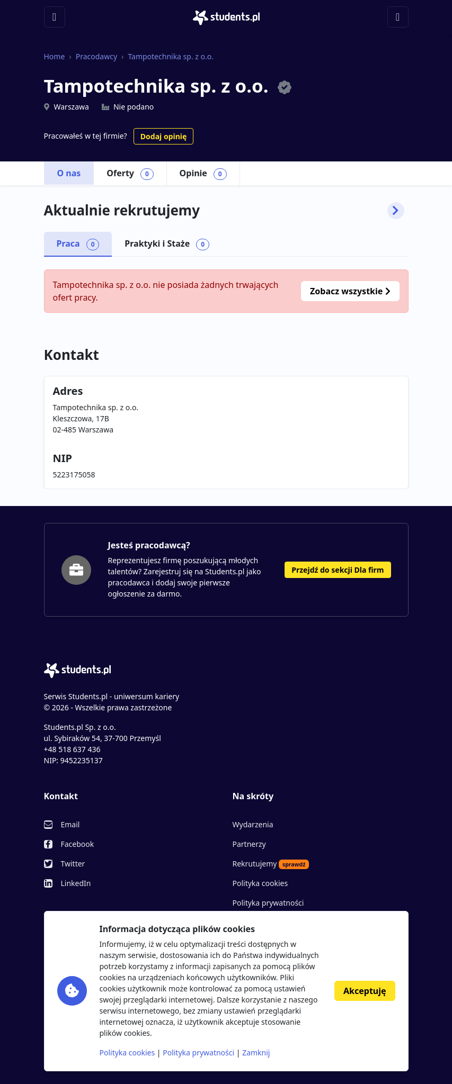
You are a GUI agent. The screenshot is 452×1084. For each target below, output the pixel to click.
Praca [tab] (78, 244)
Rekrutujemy (271, 864)
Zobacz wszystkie (350, 291)
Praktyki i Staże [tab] (167, 244)
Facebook (77, 844)
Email (70, 824)
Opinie (203, 173)
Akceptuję (364, 991)
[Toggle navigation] (54, 17)
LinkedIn (76, 883)
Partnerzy (249, 844)
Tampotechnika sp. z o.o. (171, 56)
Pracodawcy (96, 56)
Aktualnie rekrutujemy (224, 210)
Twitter (73, 864)
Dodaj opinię (163, 136)
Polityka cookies (260, 883)
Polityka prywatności (268, 903)
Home (54, 56)
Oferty (130, 173)
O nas (69, 173)
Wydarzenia (253, 824)
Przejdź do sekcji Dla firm (337, 570)
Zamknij (256, 1052)
